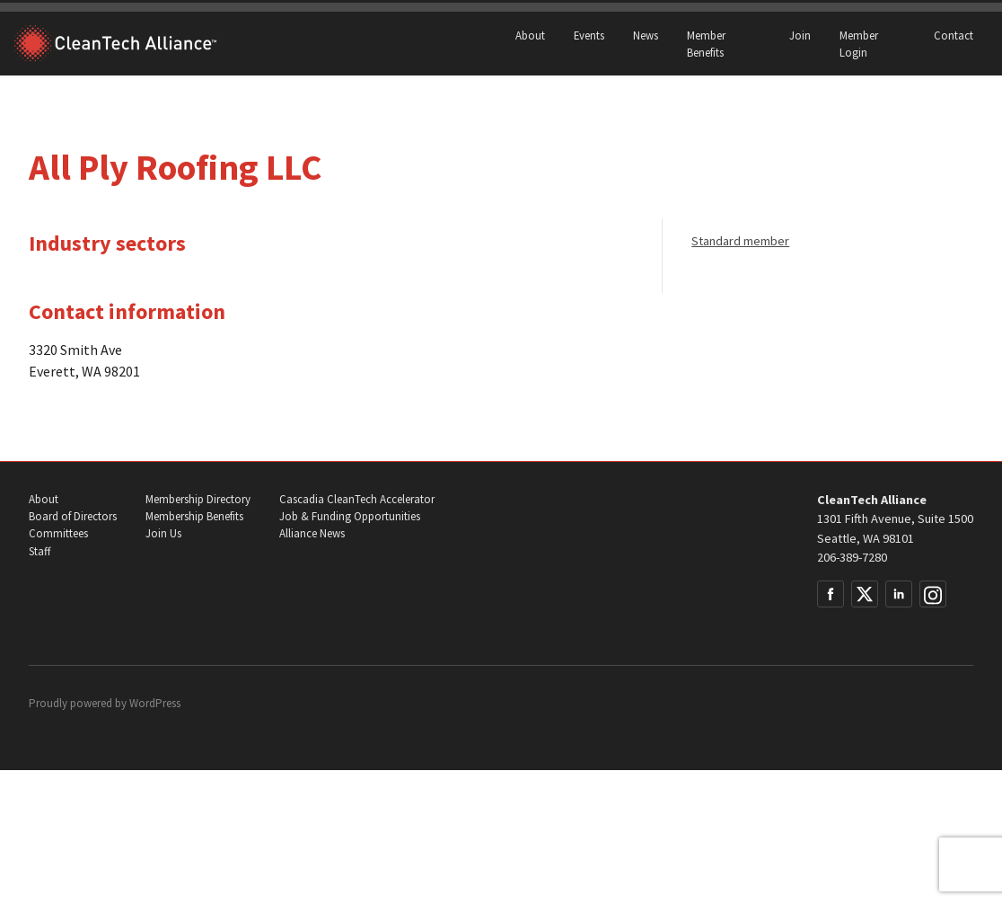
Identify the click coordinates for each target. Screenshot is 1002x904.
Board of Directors (73, 516)
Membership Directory (197, 499)
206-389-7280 (852, 557)
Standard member (740, 241)
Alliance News (312, 533)
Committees (58, 533)
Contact (953, 35)
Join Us (163, 533)
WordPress (154, 703)
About (530, 35)
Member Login (858, 43)
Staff (39, 551)
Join (800, 35)
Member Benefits (706, 43)
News (645, 35)
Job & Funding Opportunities (349, 516)
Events (589, 35)
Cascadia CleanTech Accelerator (357, 499)
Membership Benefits (194, 516)
